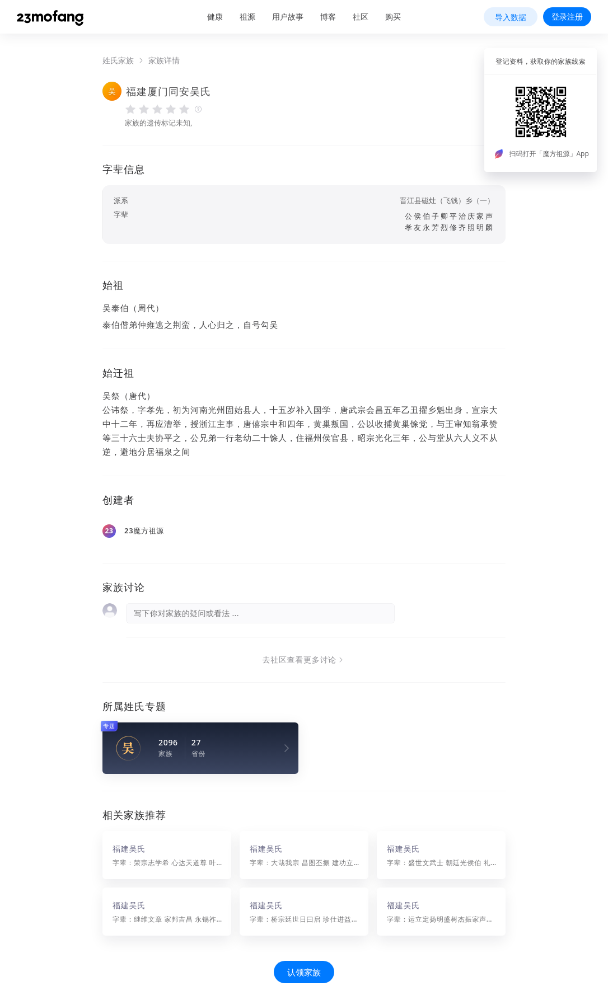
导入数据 (510, 17)
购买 (393, 16)
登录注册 (567, 16)
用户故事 (287, 16)
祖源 (247, 16)
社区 (360, 16)
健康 (215, 16)
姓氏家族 (118, 60)
